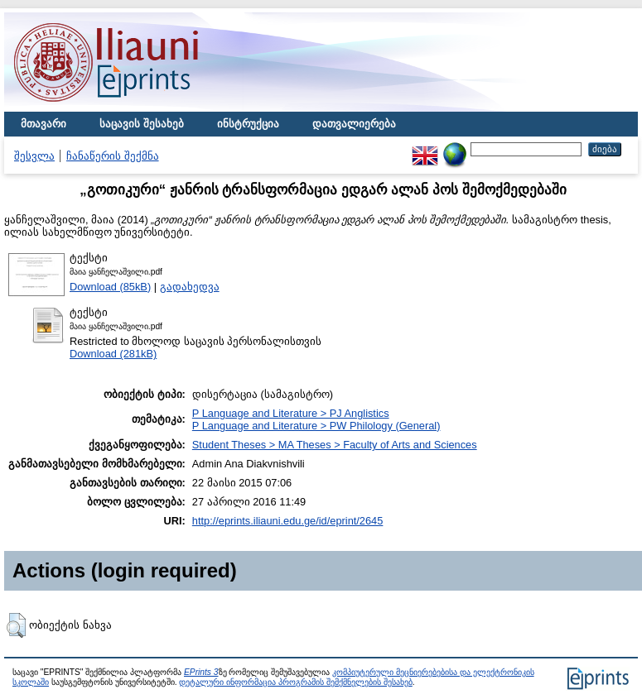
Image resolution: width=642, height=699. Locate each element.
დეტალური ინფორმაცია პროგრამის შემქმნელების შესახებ (295, 682)
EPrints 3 (201, 672)
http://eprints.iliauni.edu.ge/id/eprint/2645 (288, 521)
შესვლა (34, 156)
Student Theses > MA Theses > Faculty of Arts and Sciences (334, 444)
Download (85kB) (110, 286)
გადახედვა (190, 286)
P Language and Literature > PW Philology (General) (316, 425)
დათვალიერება (354, 123)
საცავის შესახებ (141, 123)
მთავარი (43, 123)
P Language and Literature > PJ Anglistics (290, 413)
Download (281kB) (113, 353)
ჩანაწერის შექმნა (112, 156)
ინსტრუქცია (248, 123)
